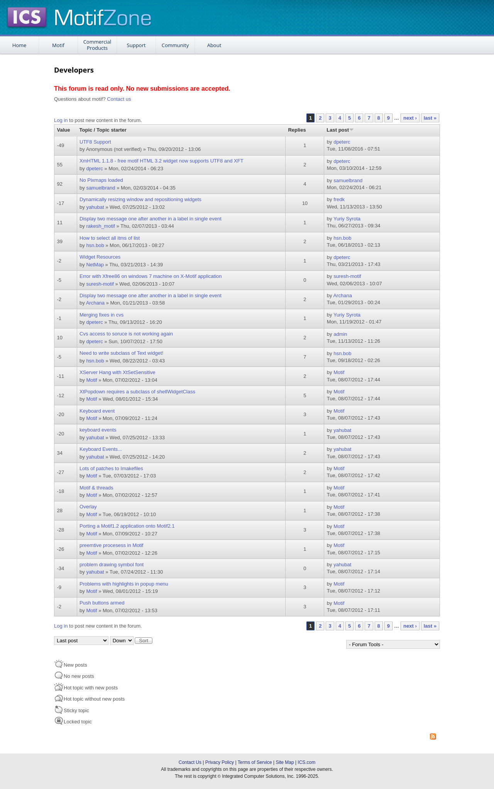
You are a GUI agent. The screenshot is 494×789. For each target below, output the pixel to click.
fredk (339, 199)
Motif (58, 45)
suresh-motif (100, 284)
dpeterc (341, 142)
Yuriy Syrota (346, 219)
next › (410, 118)
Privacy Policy (219, 762)
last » (430, 118)
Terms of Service (255, 762)
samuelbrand (100, 188)
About (214, 45)
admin (340, 334)
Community (175, 45)
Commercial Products (97, 44)
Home (19, 45)
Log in (61, 120)
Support (136, 45)
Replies (297, 130)
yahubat (95, 207)
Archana (95, 303)
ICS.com (306, 762)
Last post (340, 130)
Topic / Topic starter (103, 130)
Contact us (119, 99)
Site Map (285, 762)
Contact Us (190, 762)
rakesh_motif (100, 226)
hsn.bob (95, 245)
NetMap (95, 265)
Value (63, 130)
